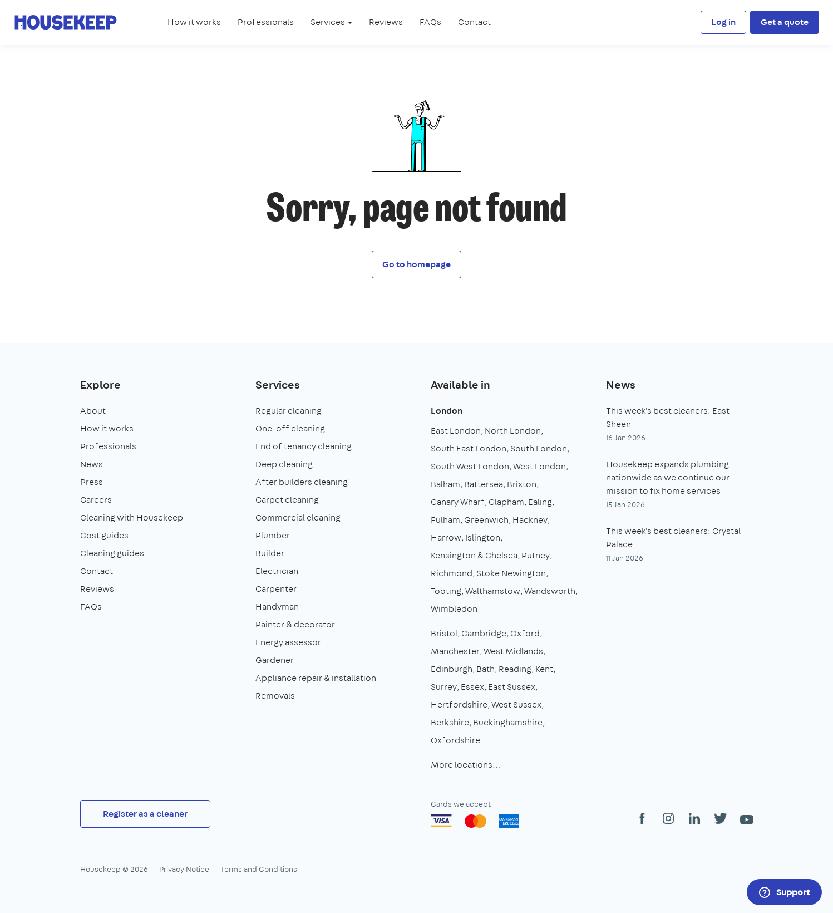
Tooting (446, 591)
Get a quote (785, 22)
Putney (535, 555)
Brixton (521, 484)
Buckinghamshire (508, 722)
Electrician (276, 571)
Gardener (274, 660)
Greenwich (486, 520)
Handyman (277, 606)
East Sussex (511, 687)
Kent (544, 669)
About (93, 410)
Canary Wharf (458, 502)
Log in (723, 22)
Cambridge (483, 633)
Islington (482, 537)
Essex (472, 687)
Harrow (446, 537)
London (446, 410)
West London (539, 466)
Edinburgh (451, 669)
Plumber (272, 535)
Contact (474, 22)
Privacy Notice (184, 869)
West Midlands (513, 651)
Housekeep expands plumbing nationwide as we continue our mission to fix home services (668, 477)
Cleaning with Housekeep (131, 517)
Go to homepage (416, 264)
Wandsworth (549, 591)
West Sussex (516, 704)
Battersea (483, 484)
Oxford (525, 633)
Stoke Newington (511, 573)
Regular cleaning (288, 410)
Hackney (530, 520)
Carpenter (276, 589)
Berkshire (450, 722)
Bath (485, 669)
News (91, 464)
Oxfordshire (455, 740)
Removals (275, 695)
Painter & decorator (295, 624)
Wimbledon (454, 609)
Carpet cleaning (287, 499)
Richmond (451, 573)
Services (277, 384)
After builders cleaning (301, 482)
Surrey (444, 687)
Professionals (266, 22)
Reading (515, 669)
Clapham (506, 502)
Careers (96, 499)
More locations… (465, 764)
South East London (468, 448)
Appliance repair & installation (315, 678)
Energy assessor (288, 642)
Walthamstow (492, 591)
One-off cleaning (290, 428)
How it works (194, 22)
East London (456, 430)
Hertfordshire (459, 704)
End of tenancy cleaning (303, 446)
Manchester (455, 651)
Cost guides (104, 535)
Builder (269, 553)
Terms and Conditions (258, 869)
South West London (470, 466)
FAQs (430, 22)
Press (91, 482)
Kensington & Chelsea (474, 555)
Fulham (445, 520)
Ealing (540, 502)
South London (538, 448)
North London (513, 430)
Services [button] (331, 22)
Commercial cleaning (298, 517)
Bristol (444, 633)
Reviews (386, 22)
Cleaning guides (112, 553)
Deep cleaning (284, 464)
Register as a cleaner (145, 813)
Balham (445, 484)
